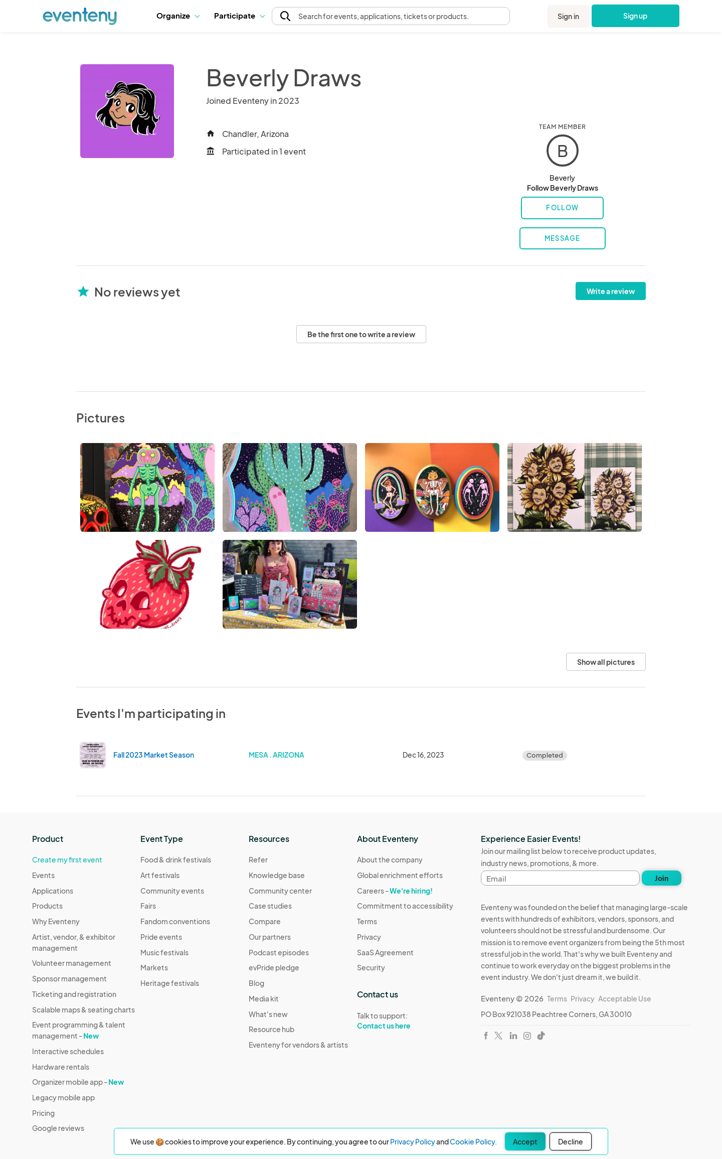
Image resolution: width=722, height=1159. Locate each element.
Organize (177, 15)
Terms (367, 921)
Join (661, 878)
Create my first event (67, 859)
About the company (390, 859)
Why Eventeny (56, 921)
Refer (258, 859)
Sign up (635, 15)
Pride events (161, 936)
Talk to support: (405, 1021)
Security (371, 967)
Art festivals (159, 875)
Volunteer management (71, 962)
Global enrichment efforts (400, 875)
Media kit (264, 998)
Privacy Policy (412, 1141)
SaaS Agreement (385, 952)
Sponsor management (69, 978)
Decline (570, 1141)
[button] (177, 16)
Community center (280, 890)
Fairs (148, 905)
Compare (265, 921)
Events (43, 875)
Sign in (568, 16)
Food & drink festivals (175, 859)
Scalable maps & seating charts (83, 1009)
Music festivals (164, 952)
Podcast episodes (279, 952)
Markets (154, 967)
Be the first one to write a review (361, 334)
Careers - (395, 890)
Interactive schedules (68, 1051)
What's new (268, 1014)
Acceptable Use (624, 998)
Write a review (611, 291)
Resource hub (271, 1029)
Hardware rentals (60, 1066)
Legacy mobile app (63, 1097)
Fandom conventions (175, 921)
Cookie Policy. (473, 1141)
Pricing (43, 1112)
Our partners (270, 936)
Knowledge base (277, 875)
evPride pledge (274, 967)
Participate (239, 15)
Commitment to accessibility (405, 905)
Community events (172, 890)
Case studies (270, 905)
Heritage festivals (169, 982)
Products (47, 905)
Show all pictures (606, 661)
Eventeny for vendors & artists (298, 1044)
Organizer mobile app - (78, 1081)
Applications (52, 890)
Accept (525, 1141)
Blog (256, 982)
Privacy (369, 936)
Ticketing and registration (74, 993)
